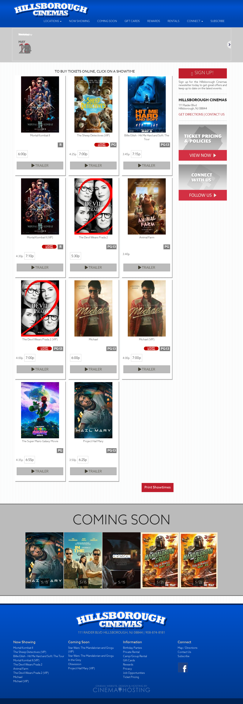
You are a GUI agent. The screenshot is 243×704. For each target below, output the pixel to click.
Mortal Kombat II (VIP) (26, 660)
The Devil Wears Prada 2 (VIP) (31, 673)
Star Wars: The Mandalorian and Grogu (91, 655)
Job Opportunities (134, 673)
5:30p (75, 256)
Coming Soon (107, 21)
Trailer (40, 165)
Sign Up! (202, 73)
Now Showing (79, 21)
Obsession (74, 664)
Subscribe (218, 21)
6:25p (83, 459)
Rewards (153, 21)
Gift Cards (132, 21)
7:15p (136, 154)
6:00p (22, 154)
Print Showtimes (157, 487)
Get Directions (191, 114)
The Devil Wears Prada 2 (27, 664)
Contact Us (215, 114)
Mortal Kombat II (23, 647)
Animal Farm (20, 668)
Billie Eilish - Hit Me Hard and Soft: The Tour (38, 656)
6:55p (30, 459)
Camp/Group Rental (135, 656)
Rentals (173, 21)
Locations (53, 21)
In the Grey (74, 660)
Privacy (127, 668)
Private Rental (131, 652)
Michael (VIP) (21, 681)
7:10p (30, 256)
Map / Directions (187, 647)
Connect (195, 21)
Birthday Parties (132, 647)
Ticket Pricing (131, 677)
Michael (17, 677)
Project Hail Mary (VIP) (81, 668)
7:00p (83, 154)
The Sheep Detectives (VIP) (29, 652)
